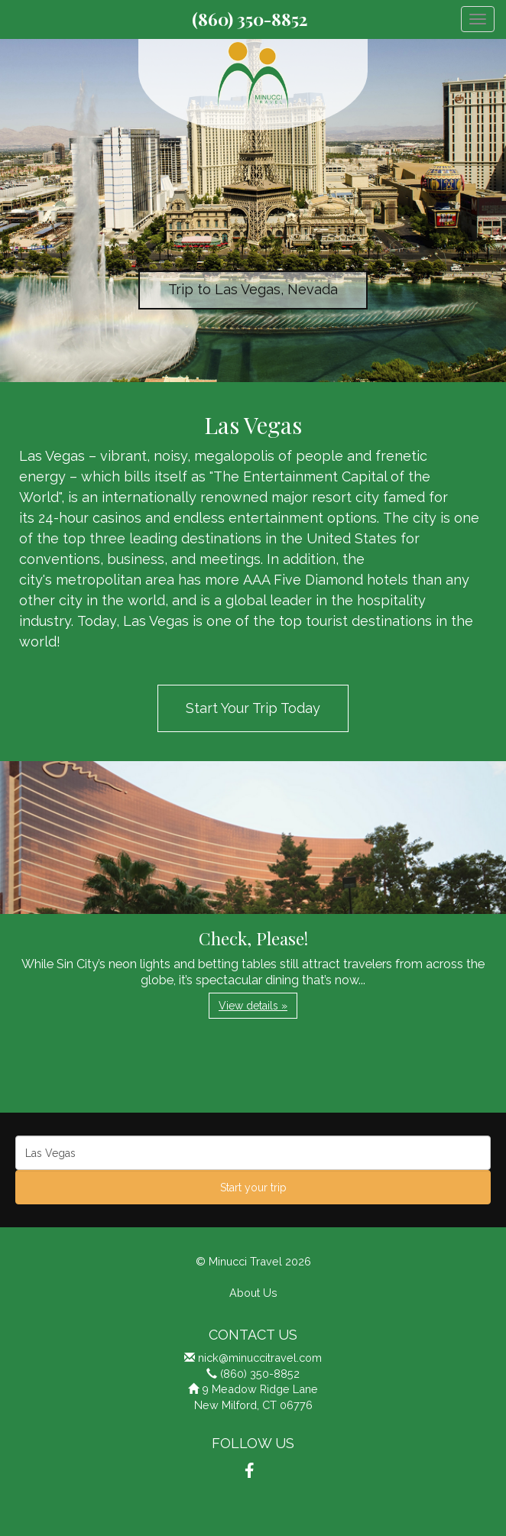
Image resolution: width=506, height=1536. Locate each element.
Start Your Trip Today (253, 708)
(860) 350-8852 (249, 19)
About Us (253, 1292)
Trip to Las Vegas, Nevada (253, 289)
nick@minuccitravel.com (260, 1357)
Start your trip (253, 1187)
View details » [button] (253, 1006)
